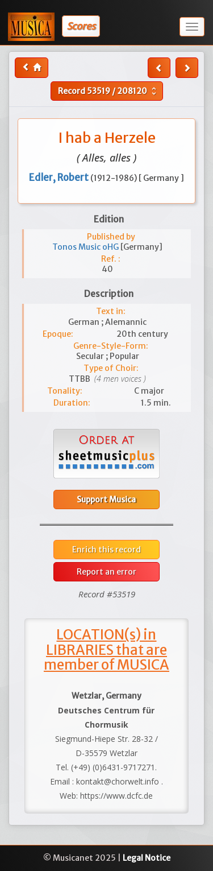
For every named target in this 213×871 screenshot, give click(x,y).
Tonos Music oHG (86, 247)
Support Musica (106, 499)
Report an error (106, 572)
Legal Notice (146, 858)
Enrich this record (106, 549)
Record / (108, 91)
